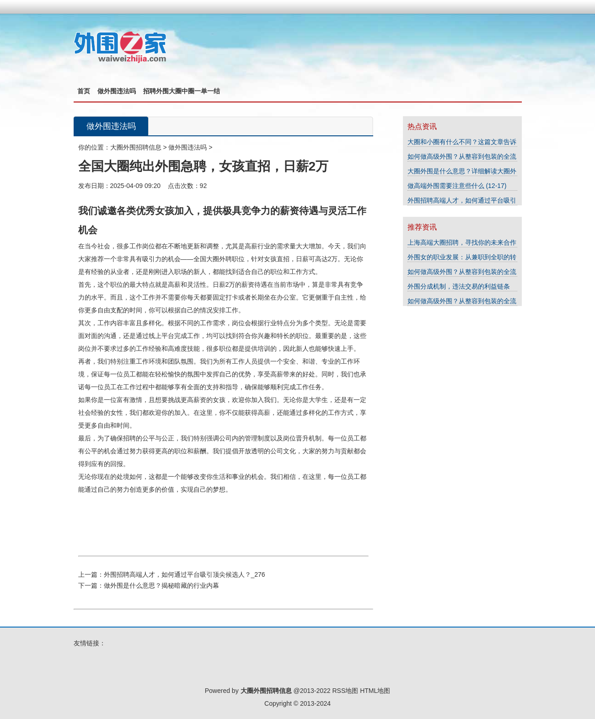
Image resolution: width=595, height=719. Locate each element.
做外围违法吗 (116, 91)
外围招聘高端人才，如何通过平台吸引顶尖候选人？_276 (184, 574)
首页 (83, 91)
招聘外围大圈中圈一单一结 (181, 91)
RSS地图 (345, 690)
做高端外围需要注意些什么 (446, 185)
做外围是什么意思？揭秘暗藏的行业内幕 (161, 585)
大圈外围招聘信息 (135, 147)
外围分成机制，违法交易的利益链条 (458, 286)
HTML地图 (375, 690)
